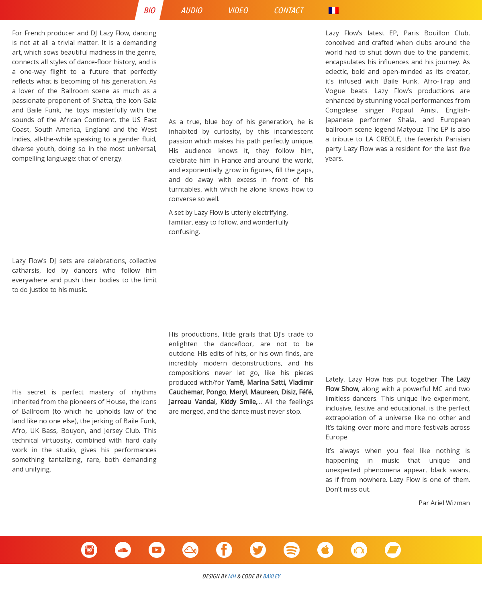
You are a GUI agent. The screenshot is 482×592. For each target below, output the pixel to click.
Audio (191, 10)
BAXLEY (271, 576)
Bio (149, 10)
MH (232, 576)
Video (238, 10)
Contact (288, 10)
